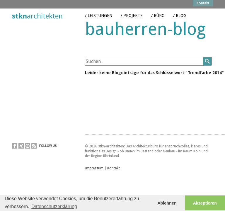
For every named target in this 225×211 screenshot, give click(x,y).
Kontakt (113, 169)
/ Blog (179, 11)
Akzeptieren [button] (205, 203)
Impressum (94, 169)
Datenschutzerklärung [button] (54, 206)
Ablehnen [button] (167, 203)
